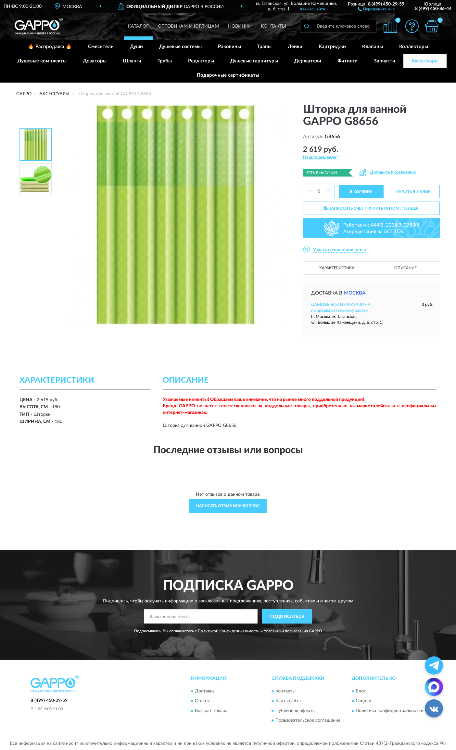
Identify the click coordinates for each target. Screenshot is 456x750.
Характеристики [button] (337, 268)
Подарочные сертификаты (228, 75)
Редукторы (201, 61)
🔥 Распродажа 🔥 (50, 46)
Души (136, 46)
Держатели (307, 61)
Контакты (273, 26)
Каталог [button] (138, 26)
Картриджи (332, 46)
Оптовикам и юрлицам (188, 26)
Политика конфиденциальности (390, 710)
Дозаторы (95, 61)
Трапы (264, 46)
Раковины (229, 46)
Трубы (165, 61)
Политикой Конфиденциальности (229, 631)
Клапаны (372, 46)
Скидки (363, 701)
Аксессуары (425, 61)
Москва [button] (354, 293)
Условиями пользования (286, 631)
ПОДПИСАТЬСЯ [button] (287, 616)
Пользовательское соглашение (307, 720)
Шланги (132, 61)
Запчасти (384, 61)
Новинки (240, 26)
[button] (376, 9)
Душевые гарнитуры (254, 61)
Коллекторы (413, 46)
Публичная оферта (295, 710)
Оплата (202, 701)
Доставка (205, 691)
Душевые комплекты (42, 61)
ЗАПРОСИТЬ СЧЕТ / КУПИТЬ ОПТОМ (371, 208)
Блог (361, 691)
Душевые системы (180, 46)
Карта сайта (288, 701)
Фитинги (347, 61)
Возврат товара (211, 710)
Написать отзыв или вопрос (228, 506)
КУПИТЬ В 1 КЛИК (413, 192)
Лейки (295, 46)
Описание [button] (405, 268)
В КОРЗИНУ (361, 192)
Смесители (101, 46)
